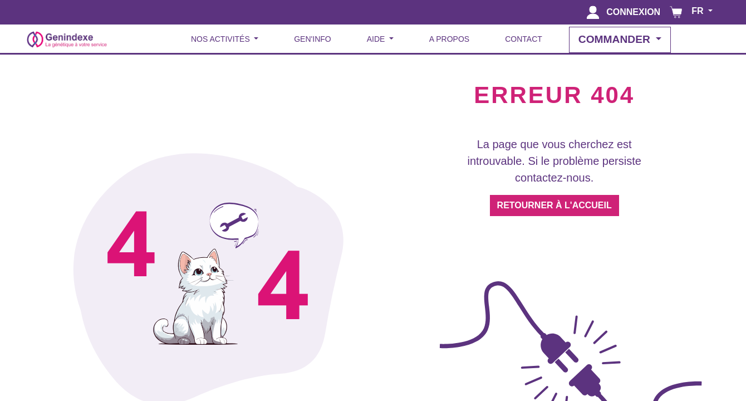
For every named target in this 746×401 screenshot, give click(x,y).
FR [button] (698, 11)
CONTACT (523, 39)
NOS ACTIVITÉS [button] (221, 39)
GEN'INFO (312, 39)
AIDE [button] (377, 39)
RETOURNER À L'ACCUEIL (554, 205)
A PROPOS (449, 39)
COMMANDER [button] (615, 39)
